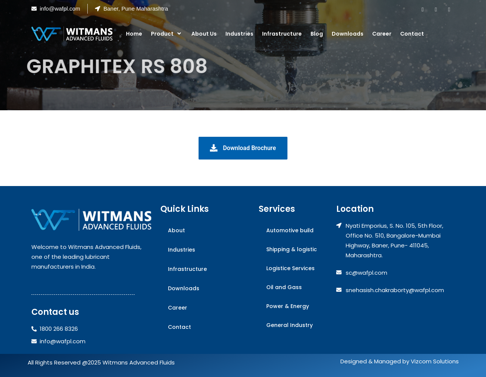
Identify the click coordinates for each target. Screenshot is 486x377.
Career (381, 34)
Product (167, 33)
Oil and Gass (284, 287)
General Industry (289, 325)
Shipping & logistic (291, 249)
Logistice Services (290, 268)
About (176, 230)
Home (134, 34)
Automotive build (290, 230)
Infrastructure (282, 34)
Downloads (347, 34)
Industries (239, 34)
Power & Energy (287, 306)
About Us (204, 34)
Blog (317, 34)
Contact (412, 34)
